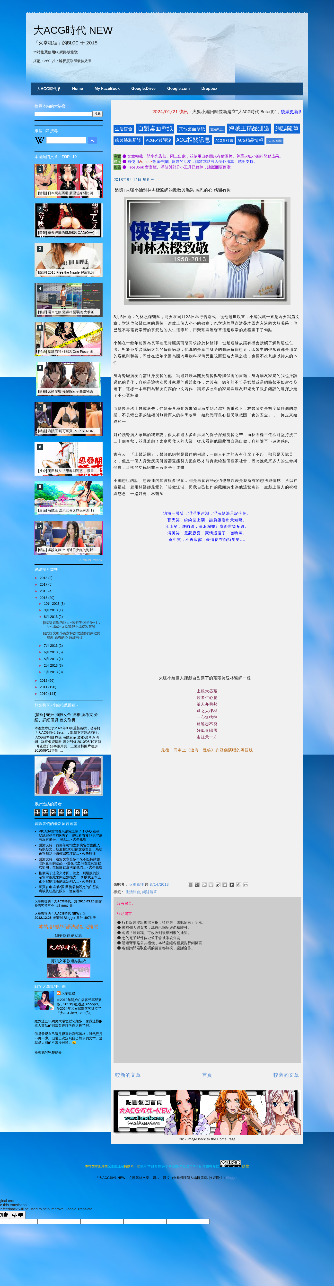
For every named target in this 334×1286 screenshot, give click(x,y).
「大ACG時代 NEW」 (67, 913)
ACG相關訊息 (193, 139)
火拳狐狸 (68, 993)
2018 (44, 578)
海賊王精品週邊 (249, 128)
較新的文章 (128, 1075)
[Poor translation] (18, 1215)
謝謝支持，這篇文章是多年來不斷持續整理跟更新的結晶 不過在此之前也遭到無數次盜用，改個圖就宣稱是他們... (70, 863)
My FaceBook (107, 88)
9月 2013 (51, 610)
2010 (44, 694)
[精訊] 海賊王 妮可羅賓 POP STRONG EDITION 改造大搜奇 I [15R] (89, 431)
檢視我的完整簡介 (48, 1052)
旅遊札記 (217, 129)
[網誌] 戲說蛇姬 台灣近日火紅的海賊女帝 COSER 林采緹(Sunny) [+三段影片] (96, 550)
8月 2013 (51, 617)
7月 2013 (51, 645)
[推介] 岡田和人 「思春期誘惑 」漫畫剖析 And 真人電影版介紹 (85, 471)
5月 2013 (51, 659)
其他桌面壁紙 (192, 129)
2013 (44, 598)
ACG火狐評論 (158, 140)
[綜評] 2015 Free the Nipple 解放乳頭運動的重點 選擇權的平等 (85, 272)
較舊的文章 (286, 1075)
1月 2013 (51, 672)
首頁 (207, 1075)
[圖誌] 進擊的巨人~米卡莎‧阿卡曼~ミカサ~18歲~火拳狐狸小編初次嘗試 (72, 625)
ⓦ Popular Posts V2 (91, 559)
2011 (44, 687)
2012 (44, 680)
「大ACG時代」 (62, 901)
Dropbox (209, 88)
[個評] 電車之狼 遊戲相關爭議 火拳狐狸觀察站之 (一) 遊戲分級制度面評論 (93, 312)
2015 (44, 591)
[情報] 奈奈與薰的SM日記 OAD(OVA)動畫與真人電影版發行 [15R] (87, 233)
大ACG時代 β (49, 89)
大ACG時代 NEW (73, 30)
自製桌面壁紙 (155, 128)
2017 (44, 584)
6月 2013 (51, 652)
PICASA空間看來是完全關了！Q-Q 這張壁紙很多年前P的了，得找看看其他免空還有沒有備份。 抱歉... (70, 835)
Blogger (231, 1178)
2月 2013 (51, 665)
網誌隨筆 (287, 128)
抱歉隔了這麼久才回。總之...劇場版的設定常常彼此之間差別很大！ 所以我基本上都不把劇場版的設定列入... (70, 877)
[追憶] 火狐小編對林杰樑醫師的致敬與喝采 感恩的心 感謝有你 (71, 635)
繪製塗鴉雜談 (128, 140)
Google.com (178, 88)
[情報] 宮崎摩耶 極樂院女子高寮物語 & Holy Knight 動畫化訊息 (85, 391)
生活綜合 (123, 129)
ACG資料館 (224, 140)
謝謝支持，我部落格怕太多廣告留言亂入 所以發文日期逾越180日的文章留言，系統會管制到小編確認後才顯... (70, 849)
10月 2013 (52, 603)
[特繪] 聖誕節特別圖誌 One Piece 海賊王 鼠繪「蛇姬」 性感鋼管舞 (88, 351)
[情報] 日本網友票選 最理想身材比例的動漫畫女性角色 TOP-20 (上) (89, 193)
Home (77, 88)
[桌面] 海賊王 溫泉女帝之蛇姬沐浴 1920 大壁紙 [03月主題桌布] (85, 510)
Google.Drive (143, 88)
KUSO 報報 (275, 141)
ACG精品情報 (250, 140)
